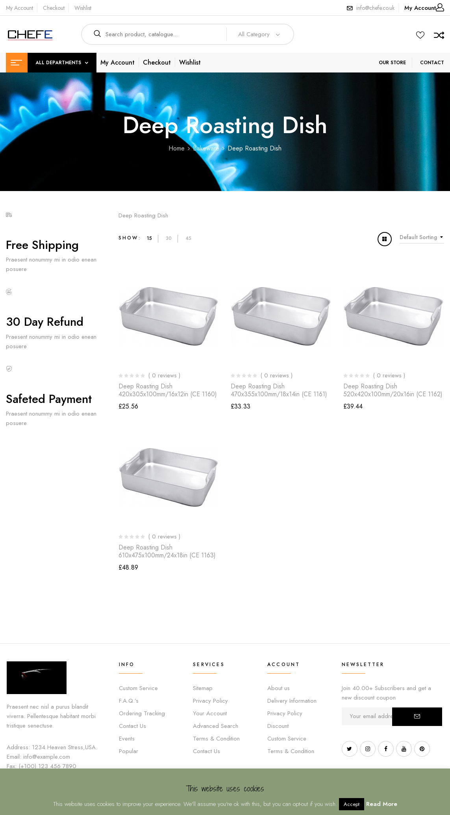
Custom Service (138, 688)
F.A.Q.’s (129, 700)
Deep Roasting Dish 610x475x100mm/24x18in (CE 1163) (167, 551)
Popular (128, 751)
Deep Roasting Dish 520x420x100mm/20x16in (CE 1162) (393, 390)
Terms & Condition (216, 738)
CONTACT (432, 62)
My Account (19, 8)
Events (127, 738)
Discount (278, 726)
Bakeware (206, 148)
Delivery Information (292, 700)
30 (169, 238)
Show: (130, 237)
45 (188, 238)
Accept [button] (351, 804)
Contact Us (132, 726)
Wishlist (82, 8)
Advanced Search (215, 726)
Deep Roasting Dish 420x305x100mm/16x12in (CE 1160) (168, 390)
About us (278, 688)
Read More (381, 804)
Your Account (210, 713)
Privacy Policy (210, 700)
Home (177, 148)
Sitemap (203, 688)
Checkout (54, 8)
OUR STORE (392, 62)
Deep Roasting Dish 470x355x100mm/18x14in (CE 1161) (279, 390)
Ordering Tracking (142, 713)
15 (149, 238)
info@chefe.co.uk (375, 8)
